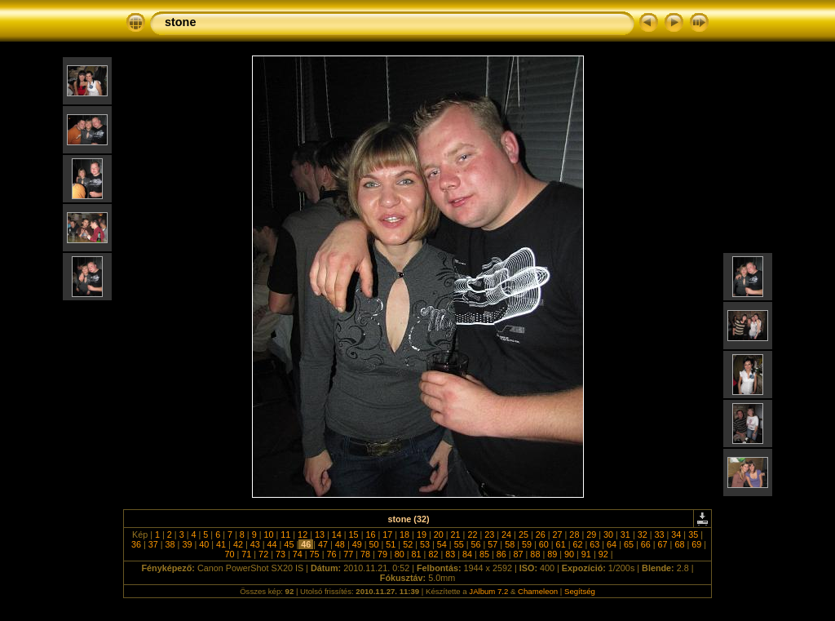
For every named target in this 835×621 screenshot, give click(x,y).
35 (693, 534)
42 (238, 544)
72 (263, 554)
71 (246, 554)
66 (645, 544)
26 (540, 534)
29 (591, 534)
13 (319, 534)
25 (523, 534)
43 (255, 544)
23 (489, 534)
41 (221, 544)
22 (472, 534)
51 (390, 544)
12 (302, 534)
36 (136, 544)
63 (594, 544)
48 (340, 544)
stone (180, 22)
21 (455, 534)
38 (170, 544)
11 (285, 534)
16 (370, 534)
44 (272, 544)
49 (357, 544)
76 (331, 554)
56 (475, 544)
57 (492, 544)
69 (696, 544)
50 (374, 544)
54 (442, 544)
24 (506, 534)
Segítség (579, 591)
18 (404, 534)
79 (382, 554)
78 (365, 554)
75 (314, 554)
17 (387, 534)
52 (407, 544)
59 (526, 544)
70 (229, 554)
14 (336, 534)
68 (679, 544)
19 (421, 534)
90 (569, 554)
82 (433, 554)
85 (484, 554)
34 (676, 534)
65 (628, 544)
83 (450, 554)
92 (603, 554)
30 (608, 534)
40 (204, 544)
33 (659, 534)
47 (323, 544)
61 (561, 544)
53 (425, 544)
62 (577, 544)
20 (438, 534)
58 (509, 544)
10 (268, 534)
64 (611, 544)
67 (663, 544)
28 (574, 534)
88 (535, 554)
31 (625, 534)
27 (557, 534)
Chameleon (538, 591)
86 (501, 554)
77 (348, 554)
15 (354, 534)
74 (297, 554)
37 (153, 544)
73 (280, 554)
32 (642, 534)
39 (186, 544)
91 (586, 554)
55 (459, 544)
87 (518, 554)
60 (544, 544)
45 (288, 544)
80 (399, 554)
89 (552, 554)
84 (467, 554)
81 (416, 554)
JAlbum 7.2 (488, 591)
